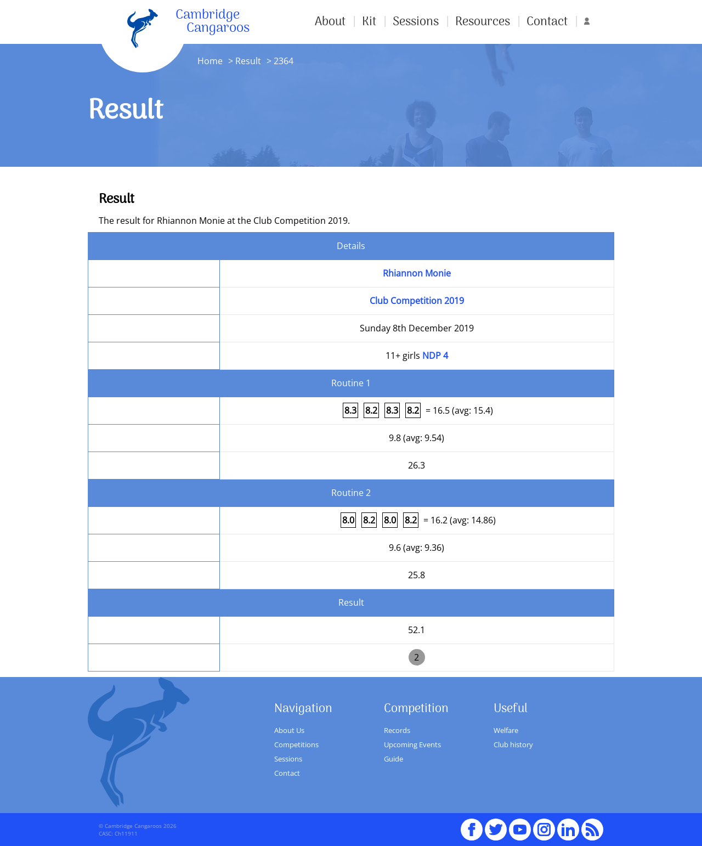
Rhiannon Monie (417, 273)
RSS (592, 825)
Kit (369, 22)
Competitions (296, 744)
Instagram (544, 825)
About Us (289, 730)
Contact (547, 22)
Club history (513, 744)
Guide (393, 759)
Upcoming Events (412, 744)
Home (210, 61)
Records (397, 730)
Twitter (496, 825)
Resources (482, 22)
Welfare (506, 730)
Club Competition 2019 (417, 301)
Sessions (416, 22)
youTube (520, 825)
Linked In (568, 830)
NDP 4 (435, 355)
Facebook (472, 825)
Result (248, 61)
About (330, 22)
